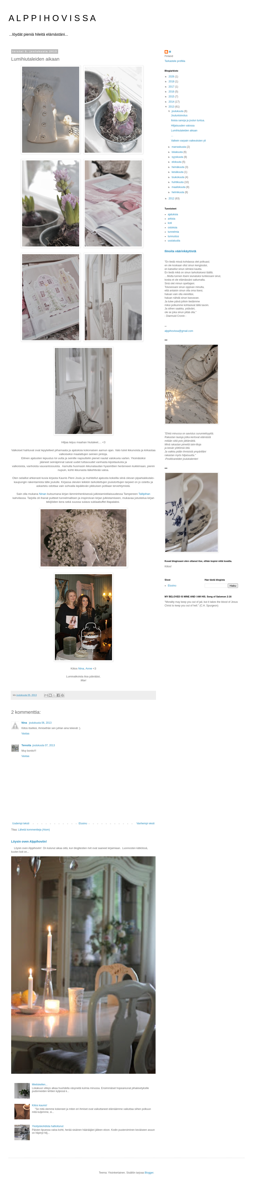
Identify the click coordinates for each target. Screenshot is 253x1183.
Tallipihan (144, 493)
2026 (172, 76)
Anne (89, 668)
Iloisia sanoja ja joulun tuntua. (188, 120)
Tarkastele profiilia (175, 61)
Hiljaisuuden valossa (182, 125)
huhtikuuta (178, 182)
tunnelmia (173, 231)
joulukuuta (178, 111)
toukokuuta (178, 177)
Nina (81, 668)
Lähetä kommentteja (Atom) (34, 829)
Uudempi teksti (20, 823)
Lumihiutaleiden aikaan (184, 130)
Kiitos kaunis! (39, 1105)
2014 (172, 101)
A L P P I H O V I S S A (52, 18)
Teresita (26, 745)
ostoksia (172, 227)
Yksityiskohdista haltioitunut (48, 1126)
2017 (172, 86)
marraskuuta (179, 146)
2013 (172, 106)
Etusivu (83, 823)
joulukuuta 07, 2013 (43, 745)
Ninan (42, 493)
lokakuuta (177, 152)
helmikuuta (178, 192)
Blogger (149, 1172)
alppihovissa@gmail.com (179, 330)
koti (170, 223)
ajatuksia (173, 214)
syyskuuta (178, 156)
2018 (172, 81)
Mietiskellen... (40, 1084)
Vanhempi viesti (145, 823)
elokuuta (177, 161)
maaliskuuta (179, 187)
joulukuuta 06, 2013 (40, 722)
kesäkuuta (178, 172)
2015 (172, 96)
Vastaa (25, 733)
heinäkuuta (178, 167)
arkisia (171, 218)
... (172, 135)
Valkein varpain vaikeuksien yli (188, 140)
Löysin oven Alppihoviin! (29, 841)
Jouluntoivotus (179, 115)
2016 (172, 91)
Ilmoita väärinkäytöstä (180, 251)
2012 (172, 198)
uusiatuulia (174, 240)
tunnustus (173, 236)
